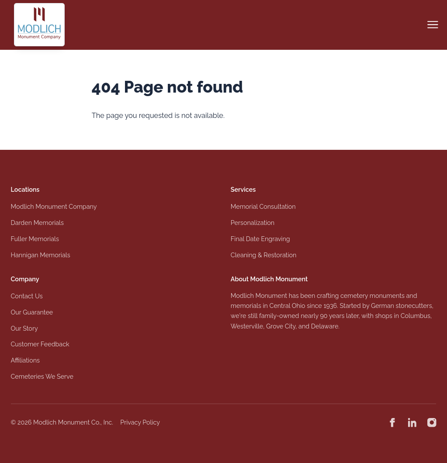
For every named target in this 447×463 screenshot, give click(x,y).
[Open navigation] (433, 24)
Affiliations (25, 360)
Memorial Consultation (263, 206)
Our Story (24, 328)
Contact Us (27, 296)
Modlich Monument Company (54, 206)
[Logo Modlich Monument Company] (39, 24)
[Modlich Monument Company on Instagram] (431, 422)
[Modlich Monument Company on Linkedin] (412, 422)
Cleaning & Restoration (264, 255)
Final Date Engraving (260, 238)
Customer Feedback (40, 344)
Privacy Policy (140, 422)
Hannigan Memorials (40, 255)
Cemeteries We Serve (42, 376)
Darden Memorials (37, 222)
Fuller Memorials (35, 238)
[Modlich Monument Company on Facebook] (392, 422)
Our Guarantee (32, 312)
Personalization (252, 222)
